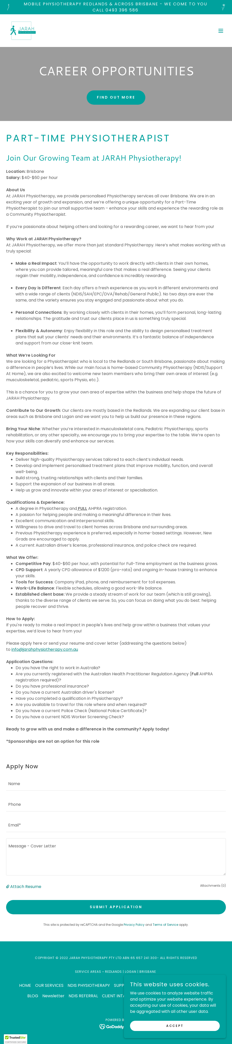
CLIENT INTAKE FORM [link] (122, 996)
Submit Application (116, 906)
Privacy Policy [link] (134, 924)
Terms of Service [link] (165, 924)
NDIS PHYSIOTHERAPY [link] (89, 985)
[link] (23, 30)
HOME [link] (25, 985)
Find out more (116, 97)
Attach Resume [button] (25, 887)
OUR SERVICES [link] (49, 985)
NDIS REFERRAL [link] (83, 996)
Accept (174, 1025)
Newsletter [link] (53, 996)
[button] (221, 31)
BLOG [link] (32, 996)
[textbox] (116, 783)
